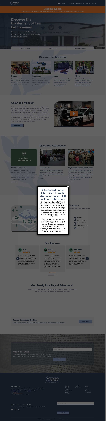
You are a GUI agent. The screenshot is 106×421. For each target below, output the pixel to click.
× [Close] (68, 186)
